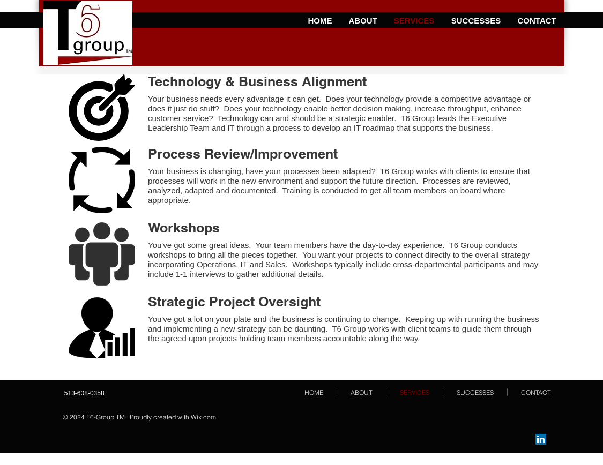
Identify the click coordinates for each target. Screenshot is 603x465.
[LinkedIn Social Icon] (540, 439)
